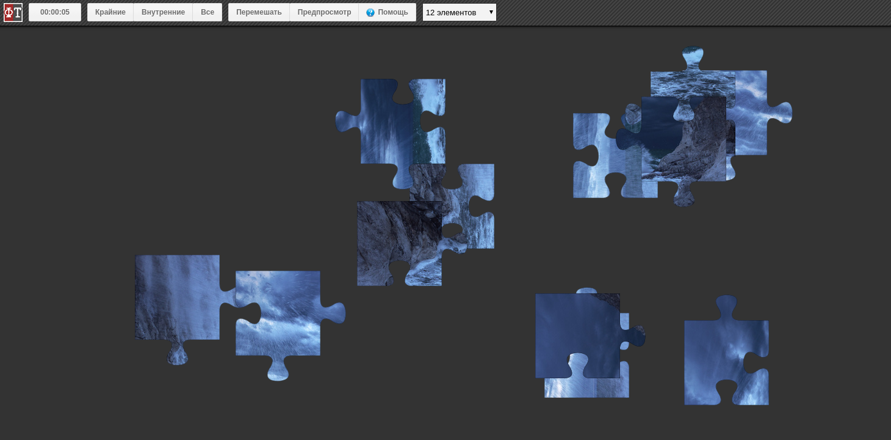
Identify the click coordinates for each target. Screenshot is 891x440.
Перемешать (259, 12)
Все (207, 12)
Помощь (393, 12)
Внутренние (163, 12)
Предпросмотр (325, 12)
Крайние (110, 12)
